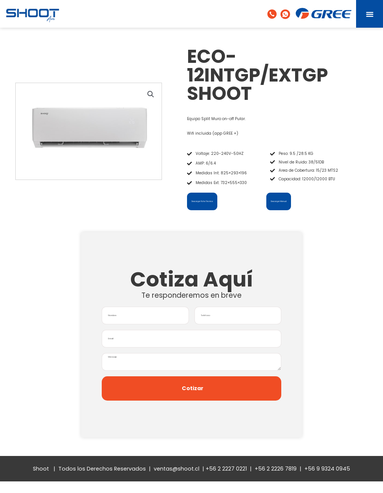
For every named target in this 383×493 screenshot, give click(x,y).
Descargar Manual (287, 201)
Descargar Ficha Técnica (213, 201)
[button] (370, 14)
